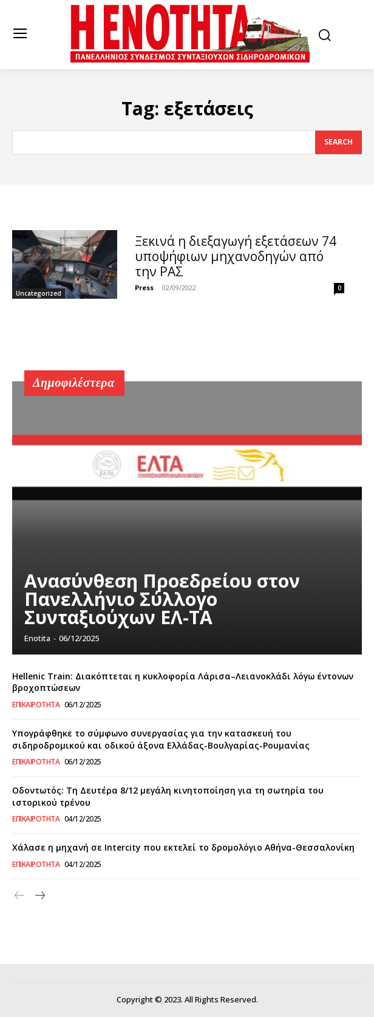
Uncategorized (38, 293)
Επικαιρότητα (35, 705)
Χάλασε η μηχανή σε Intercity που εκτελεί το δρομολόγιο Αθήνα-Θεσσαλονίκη (183, 847)
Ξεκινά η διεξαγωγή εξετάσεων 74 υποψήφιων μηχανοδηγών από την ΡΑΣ (235, 256)
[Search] (338, 143)
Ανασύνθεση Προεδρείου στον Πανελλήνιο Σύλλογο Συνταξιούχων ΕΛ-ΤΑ (162, 599)
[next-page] (39, 895)
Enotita (37, 638)
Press (144, 287)
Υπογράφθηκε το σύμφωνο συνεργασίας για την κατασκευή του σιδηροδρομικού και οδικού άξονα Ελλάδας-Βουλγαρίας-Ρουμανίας (161, 739)
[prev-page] (19, 895)
